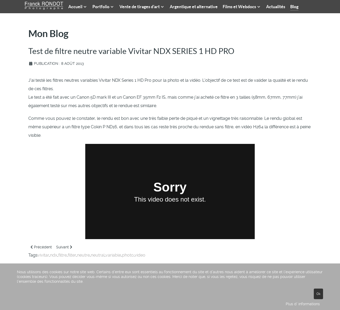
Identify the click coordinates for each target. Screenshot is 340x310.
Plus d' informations (303, 304)
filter (72, 255)
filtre (62, 255)
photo (128, 255)
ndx (53, 255)
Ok (318, 294)
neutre (83, 255)
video (140, 255)
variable (113, 255)
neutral (98, 255)
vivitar (43, 255)
